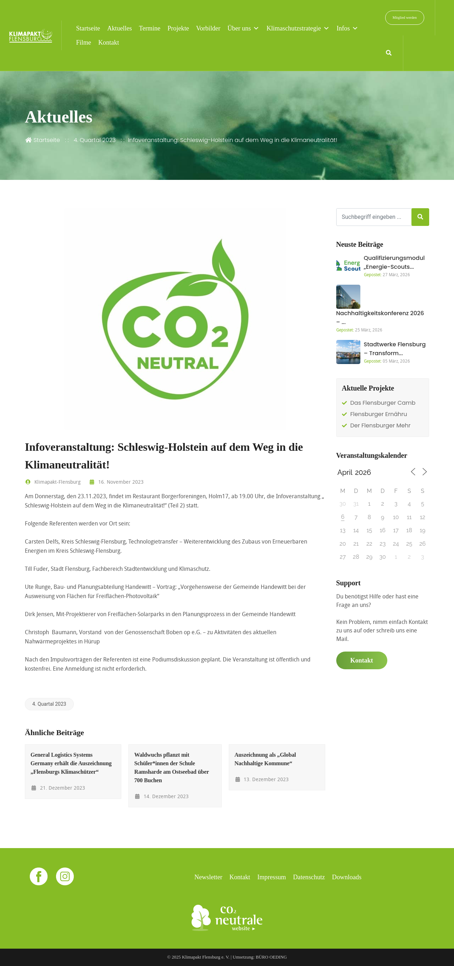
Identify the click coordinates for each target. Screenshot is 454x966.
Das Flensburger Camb (383, 403)
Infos (347, 28)
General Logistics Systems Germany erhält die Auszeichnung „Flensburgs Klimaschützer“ (71, 763)
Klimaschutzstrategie (298, 28)
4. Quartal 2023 (95, 140)
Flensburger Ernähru (378, 414)
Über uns (243, 28)
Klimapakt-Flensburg (53, 481)
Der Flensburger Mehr (380, 425)
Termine (149, 28)
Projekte (178, 28)
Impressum (271, 877)
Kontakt (108, 42)
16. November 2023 (116, 481)
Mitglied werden (405, 17)
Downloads (346, 877)
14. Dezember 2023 (161, 796)
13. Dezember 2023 (261, 779)
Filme (83, 42)
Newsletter (208, 877)
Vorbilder (208, 28)
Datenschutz (309, 877)
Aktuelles (119, 28)
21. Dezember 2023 (58, 787)
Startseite (88, 28)
